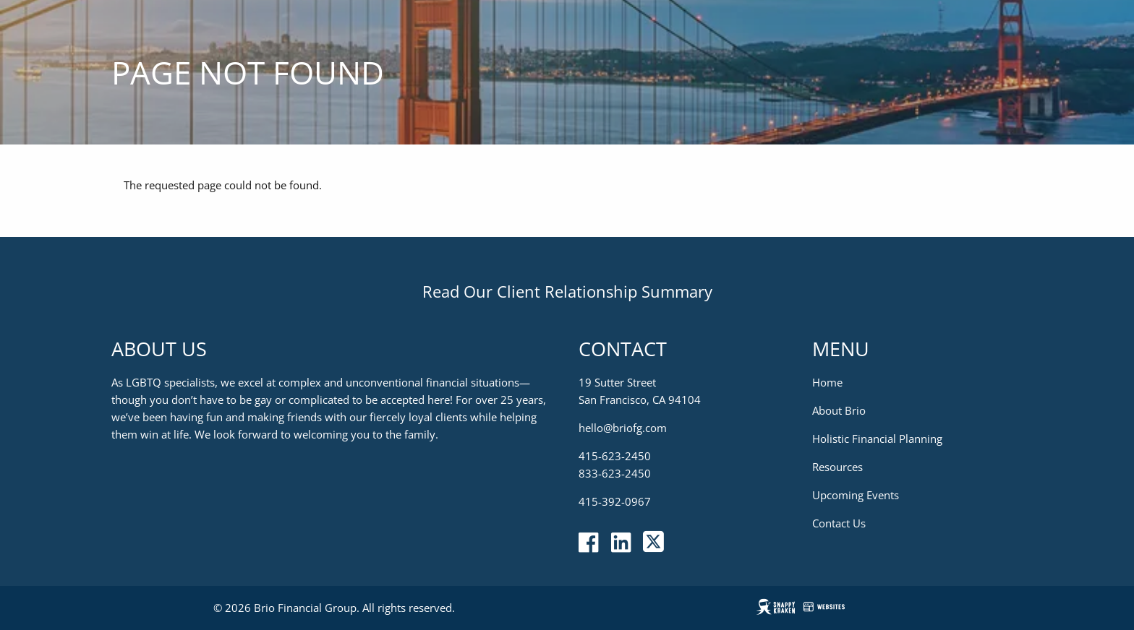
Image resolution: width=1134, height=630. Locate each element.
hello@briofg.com (623, 428)
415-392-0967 (615, 502)
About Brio (839, 411)
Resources (837, 467)
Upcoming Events (855, 495)
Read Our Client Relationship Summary (567, 291)
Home (827, 383)
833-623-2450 (615, 474)
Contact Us (839, 524)
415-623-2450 (615, 456)
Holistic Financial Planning (877, 439)
